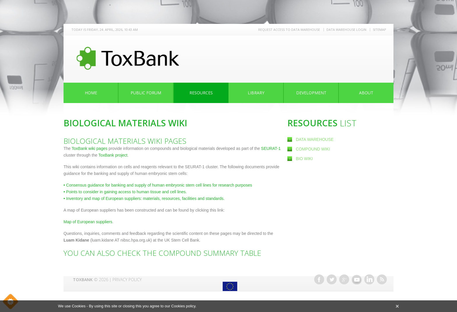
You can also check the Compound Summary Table (162, 253)
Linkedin (369, 279)
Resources (201, 92)
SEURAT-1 (271, 148)
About (366, 92)
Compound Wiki (313, 149)
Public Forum (146, 92)
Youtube (357, 279)
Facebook (319, 279)
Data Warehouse (315, 139)
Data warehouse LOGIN (346, 29)
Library (256, 92)
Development (311, 92)
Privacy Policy (127, 279)
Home (91, 92)
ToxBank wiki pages (90, 148)
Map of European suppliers (88, 221)
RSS (382, 279)
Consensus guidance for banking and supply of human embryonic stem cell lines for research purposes (158, 185)
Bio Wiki (304, 158)
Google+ (344, 279)
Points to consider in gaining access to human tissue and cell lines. (125, 191)
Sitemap (379, 29)
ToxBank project (112, 155)
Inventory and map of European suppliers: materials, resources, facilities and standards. (144, 198)
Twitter (332, 279)
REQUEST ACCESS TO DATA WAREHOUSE (289, 29)
